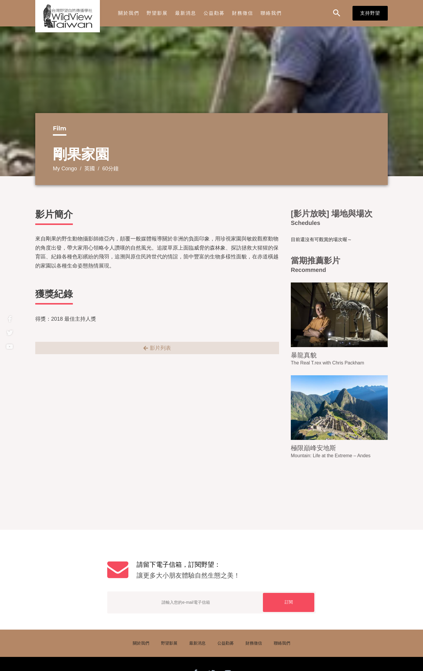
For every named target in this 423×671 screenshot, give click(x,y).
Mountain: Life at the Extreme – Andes (330, 455)
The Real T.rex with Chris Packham (327, 362)
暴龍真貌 (304, 355)
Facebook (9, 319)
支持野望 (370, 13)
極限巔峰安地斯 (313, 448)
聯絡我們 (271, 13)
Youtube (9, 346)
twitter (9, 333)
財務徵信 (242, 13)
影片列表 (160, 348)
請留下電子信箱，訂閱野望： (226, 571)
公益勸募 (214, 13)
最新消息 (185, 13)
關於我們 (128, 13)
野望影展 (157, 13)
